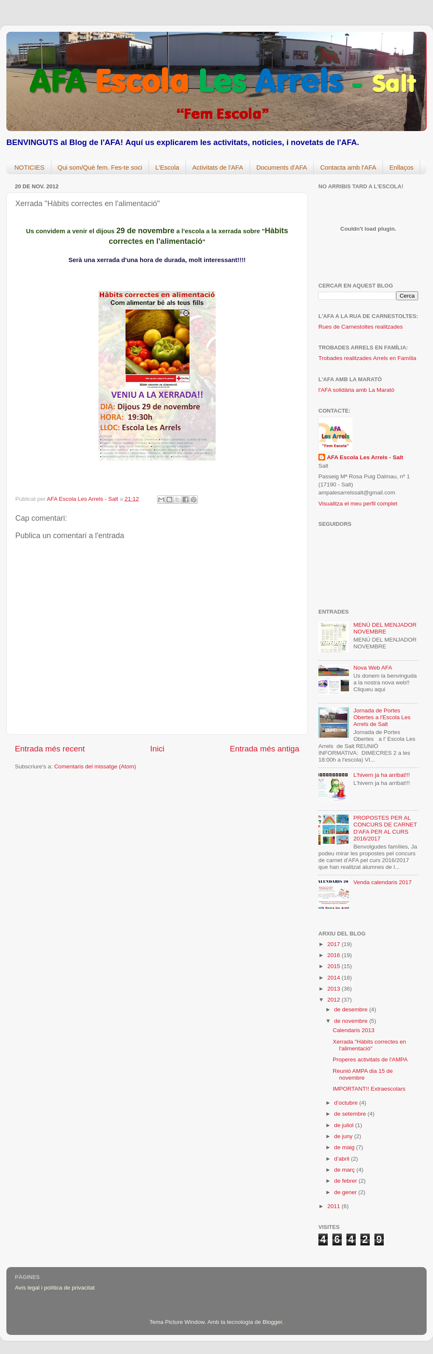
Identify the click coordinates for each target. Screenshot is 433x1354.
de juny (344, 1136)
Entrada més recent (50, 748)
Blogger (272, 1322)
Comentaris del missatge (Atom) (95, 766)
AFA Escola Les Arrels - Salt (365, 457)
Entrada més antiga (264, 748)
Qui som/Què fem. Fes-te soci (100, 167)
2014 (334, 977)
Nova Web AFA (372, 667)
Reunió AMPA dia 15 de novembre (363, 1074)
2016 (334, 955)
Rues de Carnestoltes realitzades (360, 327)
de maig (345, 1147)
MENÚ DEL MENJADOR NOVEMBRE (384, 628)
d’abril (342, 1159)
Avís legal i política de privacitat (55, 1287)
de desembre (351, 1009)
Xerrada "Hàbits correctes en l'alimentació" (369, 1045)
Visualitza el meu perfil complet (357, 503)
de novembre (351, 1021)
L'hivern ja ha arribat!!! (381, 775)
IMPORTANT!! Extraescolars (369, 1089)
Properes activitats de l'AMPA (370, 1059)
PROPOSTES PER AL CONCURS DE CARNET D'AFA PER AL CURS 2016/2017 (385, 828)
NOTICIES (29, 167)
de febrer (346, 1181)
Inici (157, 748)
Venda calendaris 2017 (382, 882)
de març (345, 1170)
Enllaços (401, 167)
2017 (334, 944)
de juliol (344, 1125)
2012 (334, 1000)
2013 (334, 988)
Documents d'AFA (281, 167)
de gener (346, 1192)
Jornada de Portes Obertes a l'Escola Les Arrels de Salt (382, 717)
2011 (334, 1206)
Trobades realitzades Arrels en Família (367, 358)
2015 (334, 966)
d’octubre (346, 1103)
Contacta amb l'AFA (348, 167)
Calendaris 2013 (353, 1030)
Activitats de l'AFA (217, 167)
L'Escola (167, 167)
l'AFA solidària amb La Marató (356, 390)
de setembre (351, 1114)
